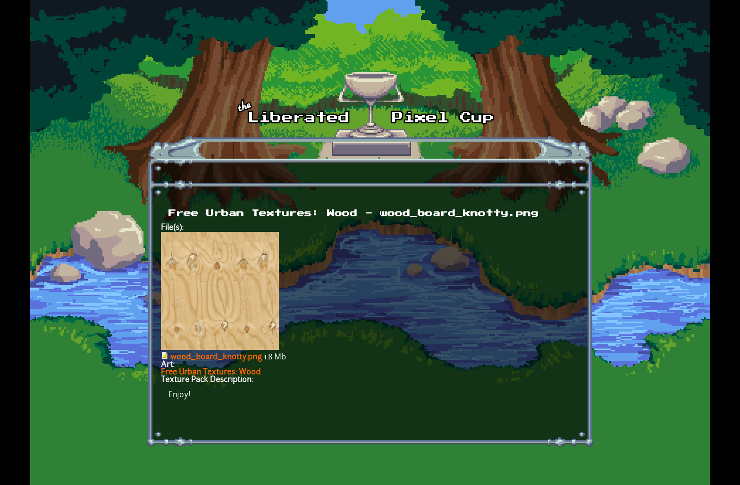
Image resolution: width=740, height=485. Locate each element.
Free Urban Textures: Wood (211, 372)
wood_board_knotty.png (216, 357)
